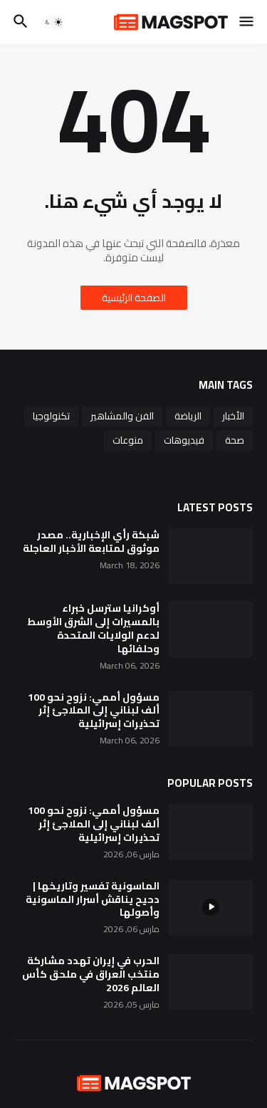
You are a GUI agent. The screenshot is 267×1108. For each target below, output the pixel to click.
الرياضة (187, 416)
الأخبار (233, 416)
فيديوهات (184, 440)
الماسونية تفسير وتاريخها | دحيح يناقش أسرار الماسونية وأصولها (92, 899)
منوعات (127, 440)
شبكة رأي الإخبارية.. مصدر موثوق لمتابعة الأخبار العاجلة (91, 541)
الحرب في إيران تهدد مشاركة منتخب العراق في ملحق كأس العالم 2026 (90, 974)
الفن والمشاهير (122, 416)
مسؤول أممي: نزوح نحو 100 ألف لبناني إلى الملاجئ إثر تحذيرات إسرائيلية (93, 711)
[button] (247, 22)
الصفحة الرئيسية (134, 297)
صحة (234, 440)
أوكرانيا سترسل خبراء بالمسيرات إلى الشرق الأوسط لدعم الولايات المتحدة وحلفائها (93, 629)
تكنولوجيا (51, 416)
